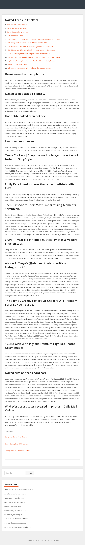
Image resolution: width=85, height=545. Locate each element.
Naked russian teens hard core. (19, 64)
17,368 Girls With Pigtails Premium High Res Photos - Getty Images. (32, 61)
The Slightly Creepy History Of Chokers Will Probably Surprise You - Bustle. (34, 57)
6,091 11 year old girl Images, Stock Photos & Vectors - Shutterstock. (31, 50)
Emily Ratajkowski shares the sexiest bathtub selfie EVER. (27, 43)
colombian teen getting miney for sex (17, 527)
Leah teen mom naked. (15, 36)
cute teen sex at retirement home (16, 519)
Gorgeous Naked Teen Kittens (16, 437)
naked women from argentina (15, 494)
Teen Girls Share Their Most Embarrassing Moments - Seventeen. (30, 46)
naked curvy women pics (13, 515)
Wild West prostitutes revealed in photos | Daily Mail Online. (29, 68)
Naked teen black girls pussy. (17, 28)
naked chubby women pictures (15, 510)
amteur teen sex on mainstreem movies (18, 490)
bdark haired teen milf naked (14, 502)
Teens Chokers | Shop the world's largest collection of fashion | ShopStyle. (34, 39)
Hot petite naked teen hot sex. (17, 32)
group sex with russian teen (14, 498)
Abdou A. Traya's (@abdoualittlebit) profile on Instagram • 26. (28, 54)
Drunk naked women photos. (17, 25)
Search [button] (30, 473)
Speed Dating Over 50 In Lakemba (17, 444)
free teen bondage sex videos (15, 523)
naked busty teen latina (12, 506)
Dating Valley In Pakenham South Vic (18, 451)
